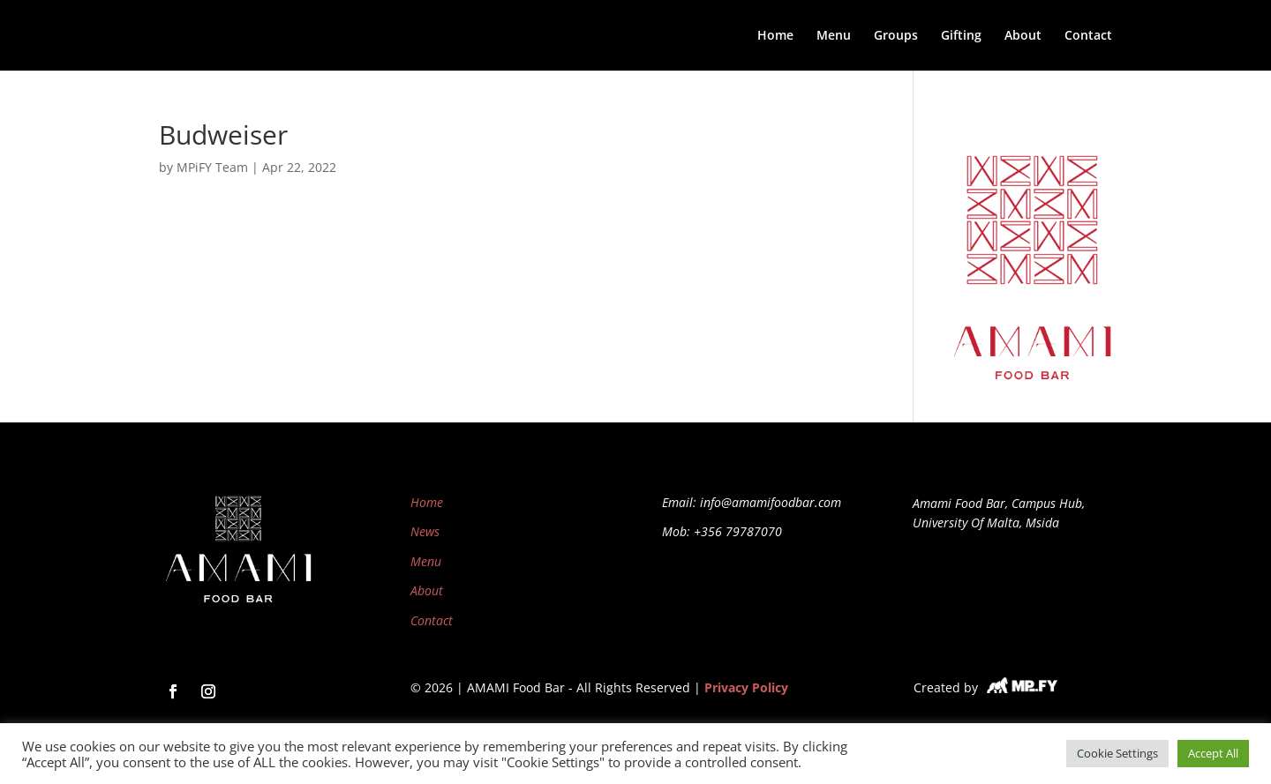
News (425, 531)
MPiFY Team (212, 167)
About (1023, 36)
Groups (896, 36)
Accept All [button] (1213, 753)
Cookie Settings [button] (1117, 753)
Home (775, 36)
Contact (1088, 36)
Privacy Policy (746, 687)
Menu (833, 36)
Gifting (961, 36)
